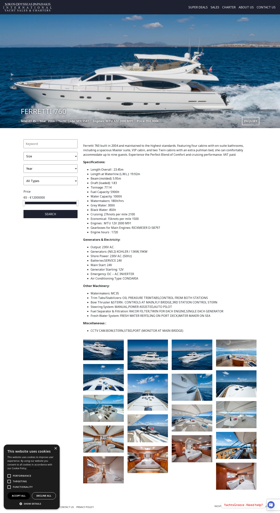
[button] (31, 504)
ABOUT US (246, 7)
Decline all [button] (44, 495)
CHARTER (229, 7)
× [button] (55, 448)
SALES (215, 7)
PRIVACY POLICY (85, 507)
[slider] (24, 203)
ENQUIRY (250, 121)
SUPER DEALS (198, 7)
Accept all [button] (19, 495)
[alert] (32, 477)
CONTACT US (266, 7)
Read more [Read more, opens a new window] (34, 468)
